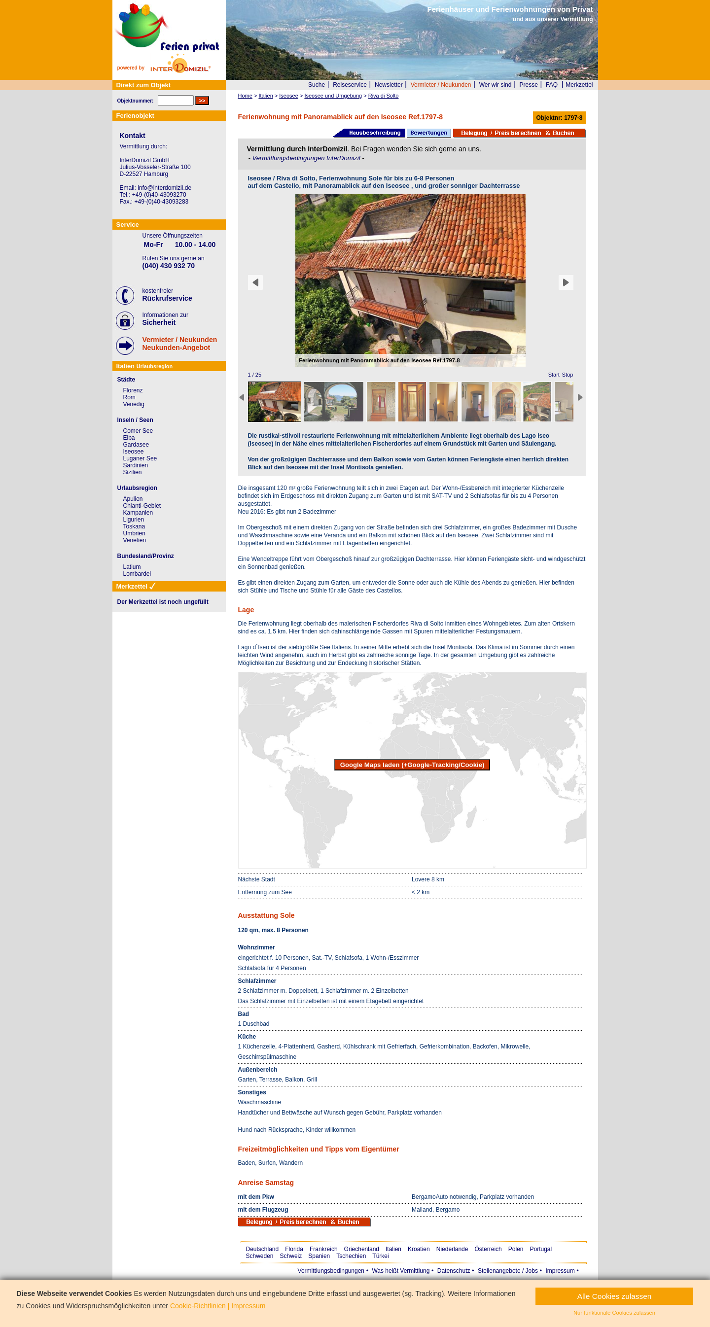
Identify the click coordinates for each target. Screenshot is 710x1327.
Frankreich (324, 1249)
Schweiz (291, 1256)
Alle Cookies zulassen (614, 1296)
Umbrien (134, 533)
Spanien (319, 1256)
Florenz (133, 390)
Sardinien (135, 465)
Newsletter (389, 84)
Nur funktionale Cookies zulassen (614, 1313)
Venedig (133, 404)
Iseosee (133, 451)
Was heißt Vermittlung (400, 1270)
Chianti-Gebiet (142, 505)
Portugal (541, 1249)
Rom (129, 397)
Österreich (487, 1249)
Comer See (138, 430)
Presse (529, 84)
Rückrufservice (167, 298)
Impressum (559, 1270)
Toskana (134, 526)
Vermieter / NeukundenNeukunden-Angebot (179, 343)
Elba (129, 437)
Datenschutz (453, 1270)
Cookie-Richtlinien (198, 1306)
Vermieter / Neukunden (441, 84)
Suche (316, 84)
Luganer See (140, 458)
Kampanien (138, 512)
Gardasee (136, 444)
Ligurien (133, 519)
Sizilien (132, 472)
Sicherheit (159, 322)
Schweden (260, 1256)
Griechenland (361, 1249)
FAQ (552, 84)
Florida (294, 1249)
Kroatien (419, 1249)
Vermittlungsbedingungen (331, 1270)
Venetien (134, 540)
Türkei (380, 1256)
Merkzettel (579, 84)
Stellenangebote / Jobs (508, 1270)
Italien (393, 1249)
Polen (516, 1249)
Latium (132, 566)
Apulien (133, 498)
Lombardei (137, 573)
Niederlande (452, 1249)
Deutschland (262, 1249)
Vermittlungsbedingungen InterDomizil (307, 158)
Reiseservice (350, 84)
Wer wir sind (495, 84)
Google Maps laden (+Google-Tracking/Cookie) (412, 764)
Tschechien (351, 1256)
